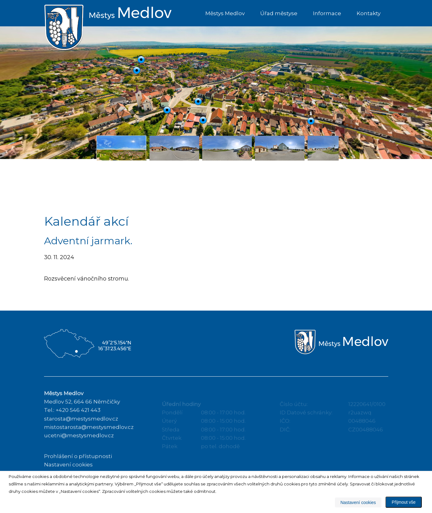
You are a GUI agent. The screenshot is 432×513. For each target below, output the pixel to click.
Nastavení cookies (358, 502)
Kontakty (369, 13)
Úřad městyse (278, 13)
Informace (327, 13)
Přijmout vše (404, 502)
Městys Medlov (225, 13)
